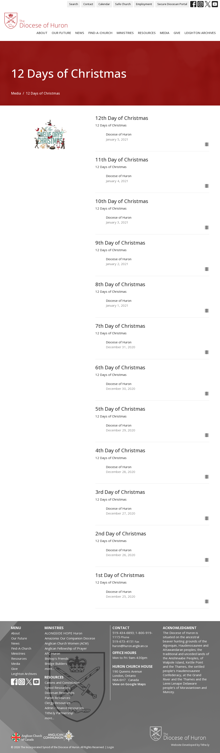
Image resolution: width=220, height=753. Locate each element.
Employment (144, 4)
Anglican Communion (59, 736)
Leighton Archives (200, 33)
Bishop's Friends (57, 658)
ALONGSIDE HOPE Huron (63, 633)
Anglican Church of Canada (26, 736)
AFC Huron (52, 653)
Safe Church (123, 4)
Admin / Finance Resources (64, 708)
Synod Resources (57, 687)
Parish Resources (57, 698)
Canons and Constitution (62, 682)
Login (110, 747)
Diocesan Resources (59, 693)
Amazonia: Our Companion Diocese (70, 638)
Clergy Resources (57, 703)
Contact (88, 4)
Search (73, 4)
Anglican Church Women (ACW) (67, 643)
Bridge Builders (56, 663)
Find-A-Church (100, 33)
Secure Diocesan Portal (172, 4)
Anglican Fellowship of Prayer (66, 648)
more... (49, 668)
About (41, 33)
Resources (147, 33)
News (79, 33)
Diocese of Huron (179, 733)
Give (177, 33)
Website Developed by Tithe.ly (190, 744)
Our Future (61, 33)
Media (164, 33)
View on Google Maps (129, 684)
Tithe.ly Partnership (59, 713)
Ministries (125, 33)
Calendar (104, 4)
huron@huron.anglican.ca (130, 646)
